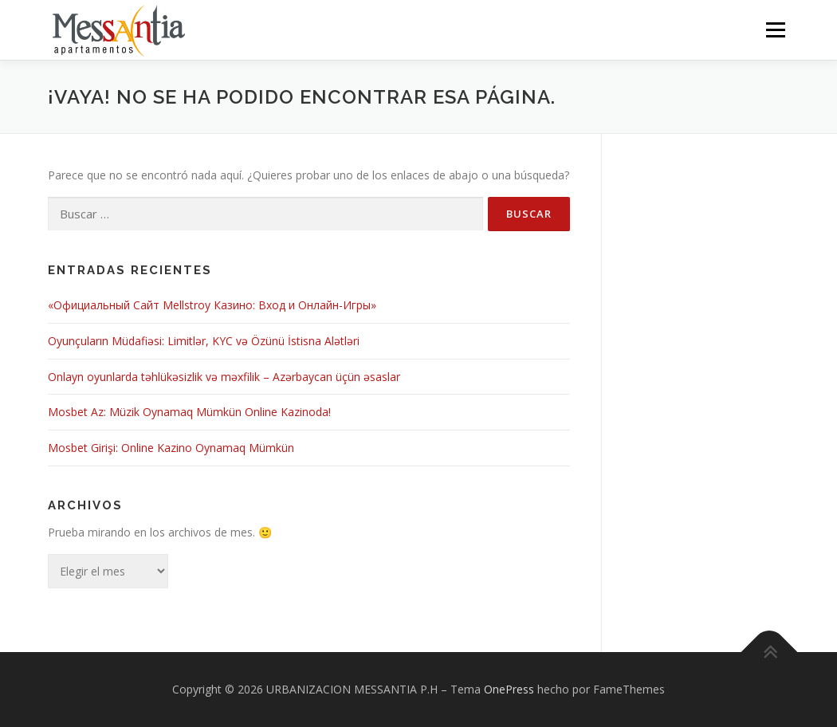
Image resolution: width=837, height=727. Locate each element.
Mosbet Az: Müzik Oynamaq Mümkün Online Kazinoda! (189, 412)
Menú (775, 29)
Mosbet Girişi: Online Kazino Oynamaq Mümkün (171, 447)
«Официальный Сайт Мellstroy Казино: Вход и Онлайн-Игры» (212, 304)
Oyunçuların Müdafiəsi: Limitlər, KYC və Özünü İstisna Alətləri (204, 340)
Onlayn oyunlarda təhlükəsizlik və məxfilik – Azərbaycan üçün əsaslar (224, 376)
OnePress (509, 689)
